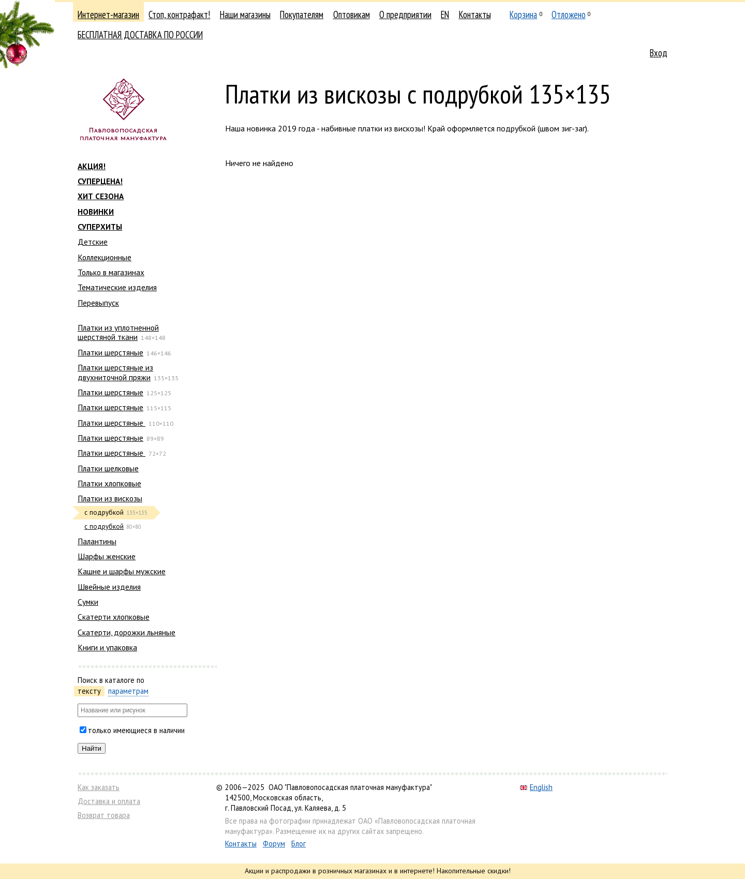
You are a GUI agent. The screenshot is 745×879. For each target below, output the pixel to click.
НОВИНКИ (96, 211)
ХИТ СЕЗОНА (101, 196)
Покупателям (301, 14)
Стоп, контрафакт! (179, 14)
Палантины (97, 541)
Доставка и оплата (109, 801)
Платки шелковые (108, 468)
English (536, 787)
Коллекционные (104, 257)
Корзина (523, 14)
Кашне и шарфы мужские (122, 571)
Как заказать (99, 787)
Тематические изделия (117, 287)
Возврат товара (104, 815)
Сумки (88, 602)
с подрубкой (104, 526)
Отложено (569, 14)
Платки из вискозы (110, 498)
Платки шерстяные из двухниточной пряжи (115, 372)
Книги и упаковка (107, 647)
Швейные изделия (109, 587)
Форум (274, 843)
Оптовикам (351, 14)
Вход (658, 53)
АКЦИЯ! (92, 166)
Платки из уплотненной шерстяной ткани (118, 332)
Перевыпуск (98, 302)
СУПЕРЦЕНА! (100, 181)
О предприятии (405, 14)
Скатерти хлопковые (114, 617)
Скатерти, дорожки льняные (126, 632)
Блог (298, 843)
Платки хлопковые (109, 483)
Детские (93, 241)
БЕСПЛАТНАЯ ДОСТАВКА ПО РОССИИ (140, 34)
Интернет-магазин (108, 14)
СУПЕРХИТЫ (100, 226)
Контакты (475, 14)
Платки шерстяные (110, 352)
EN (445, 14)
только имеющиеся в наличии (136, 730)
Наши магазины (245, 14)
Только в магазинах (111, 272)
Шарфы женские (107, 556)
